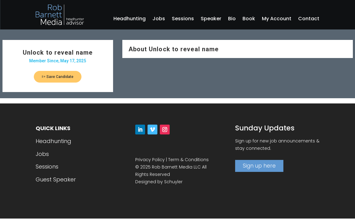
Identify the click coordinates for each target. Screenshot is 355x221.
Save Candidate (57, 77)
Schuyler (173, 182)
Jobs (158, 19)
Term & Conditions (188, 160)
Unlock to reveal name (58, 52)
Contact (308, 19)
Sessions (183, 19)
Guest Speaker (56, 179)
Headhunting (129, 19)
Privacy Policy (150, 160)
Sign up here (259, 165)
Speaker (211, 19)
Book (249, 19)
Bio (232, 19)
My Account (276, 19)
